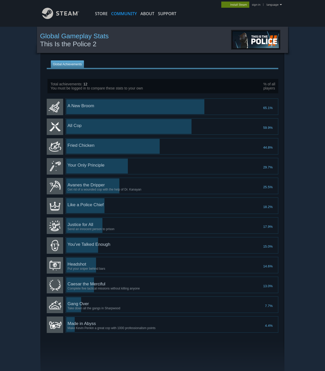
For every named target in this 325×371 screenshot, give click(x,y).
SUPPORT (167, 13)
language (272, 4)
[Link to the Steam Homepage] (64, 17)
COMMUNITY (124, 13)
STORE (101, 13)
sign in (256, 4)
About (147, 13)
